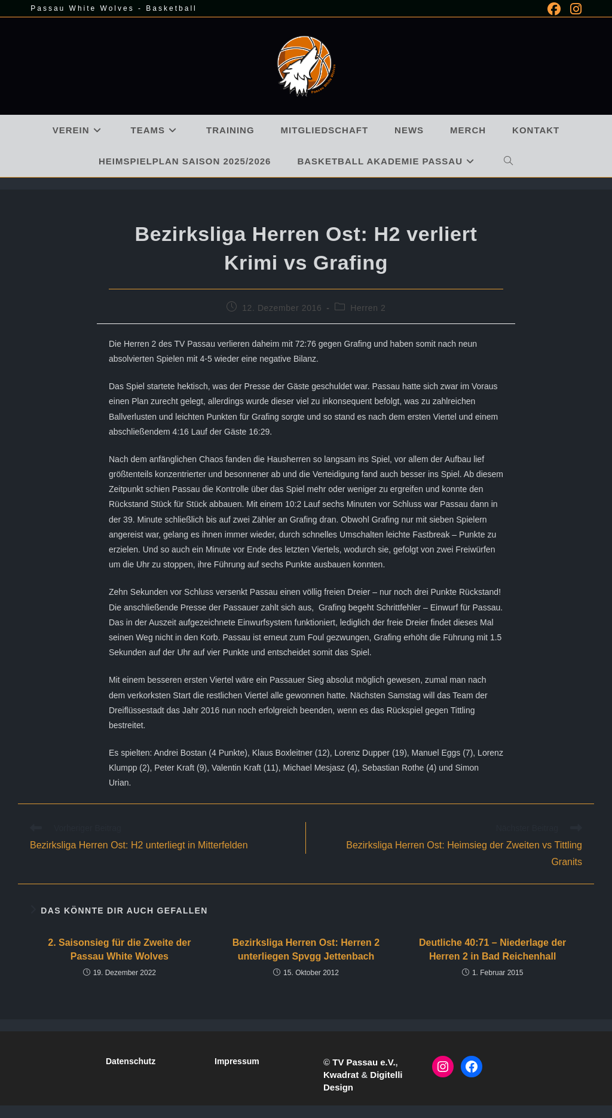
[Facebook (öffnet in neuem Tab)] (554, 9)
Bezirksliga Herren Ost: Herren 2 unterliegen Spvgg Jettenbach (306, 949)
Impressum (237, 1061)
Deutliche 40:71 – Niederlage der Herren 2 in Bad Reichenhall (492, 949)
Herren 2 (367, 308)
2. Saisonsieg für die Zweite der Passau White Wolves (119, 949)
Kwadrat (341, 1075)
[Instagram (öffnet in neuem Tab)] (573, 9)
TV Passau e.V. (363, 1062)
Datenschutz (130, 1061)
